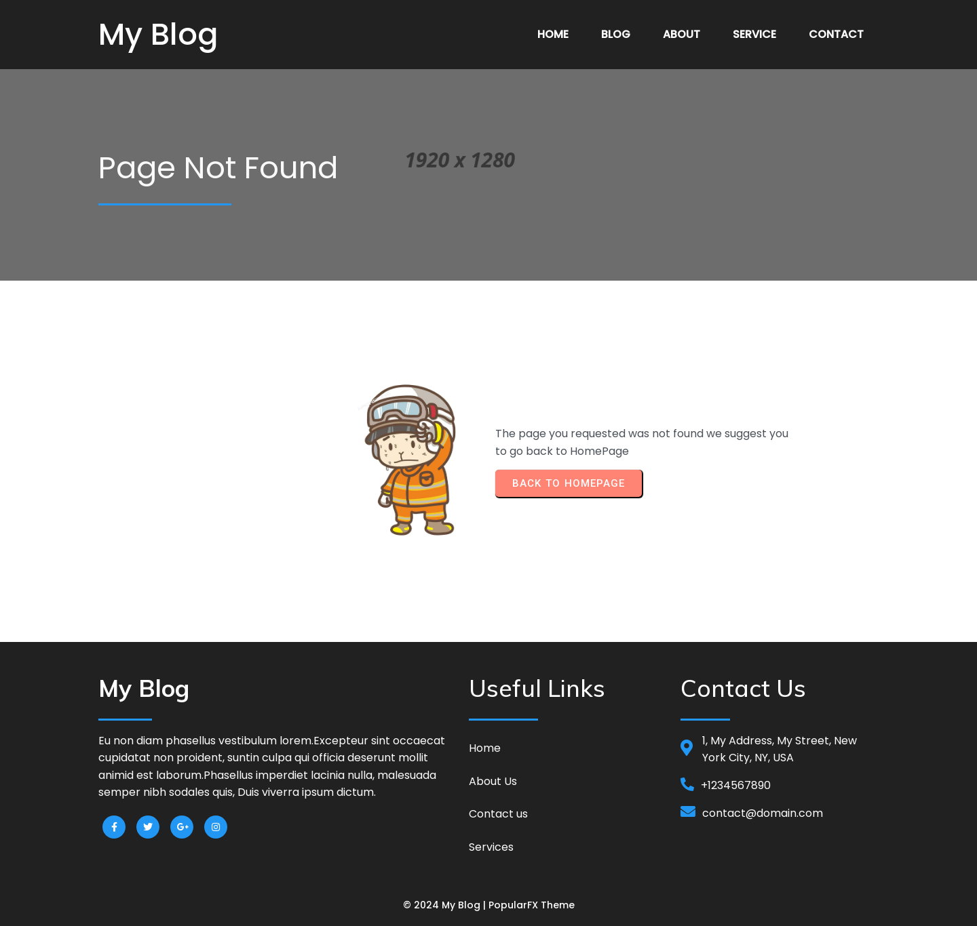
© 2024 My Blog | (445, 905)
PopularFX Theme (531, 905)
